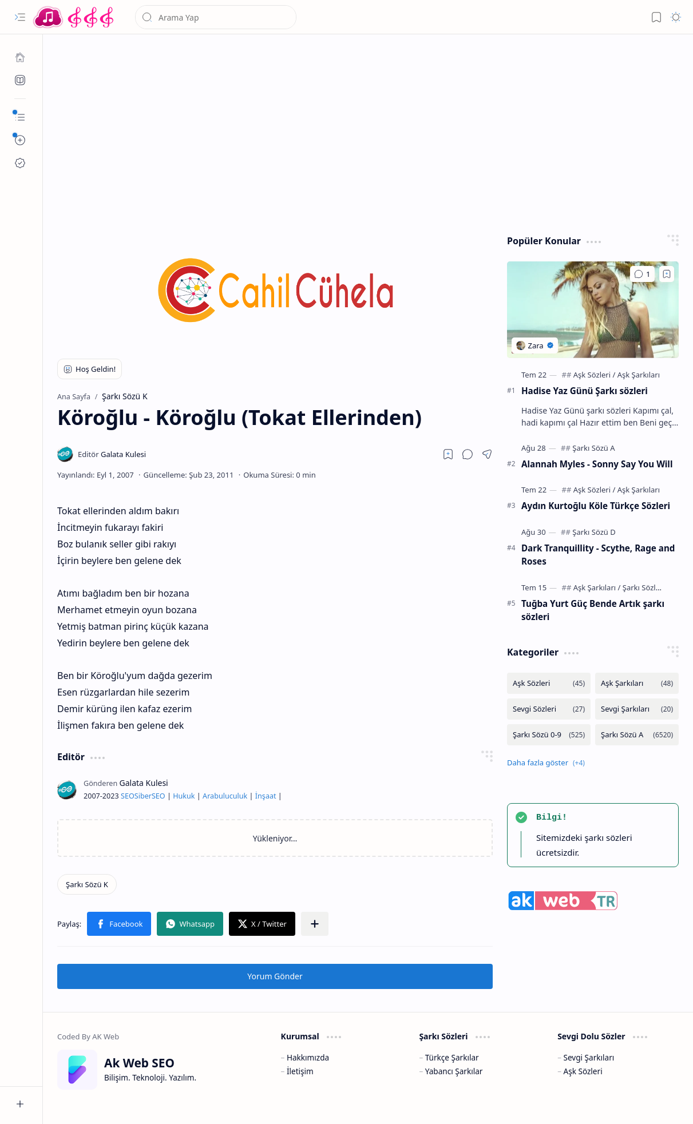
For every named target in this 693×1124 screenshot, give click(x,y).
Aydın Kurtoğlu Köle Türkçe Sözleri (595, 505)
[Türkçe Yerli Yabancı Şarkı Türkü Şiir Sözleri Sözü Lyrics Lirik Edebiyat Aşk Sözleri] (74, 17)
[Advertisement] (368, 131)
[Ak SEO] (20, 80)
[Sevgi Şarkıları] (637, 709)
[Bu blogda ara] (216, 17)
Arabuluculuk (225, 796)
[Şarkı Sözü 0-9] (549, 734)
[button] (20, 17)
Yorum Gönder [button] (274, 976)
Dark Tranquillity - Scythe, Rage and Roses (598, 554)
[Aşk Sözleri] (594, 375)
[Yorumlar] (642, 274)
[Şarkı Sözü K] (87, 884)
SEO (127, 796)
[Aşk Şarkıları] (638, 375)
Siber (143, 796)
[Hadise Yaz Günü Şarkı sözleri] (593, 309)
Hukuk (184, 796)
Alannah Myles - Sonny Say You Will (596, 464)
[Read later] (448, 454)
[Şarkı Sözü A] (593, 448)
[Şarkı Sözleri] (644, 587)
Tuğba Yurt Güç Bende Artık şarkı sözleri (592, 610)
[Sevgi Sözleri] (549, 709)
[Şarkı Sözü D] (593, 532)
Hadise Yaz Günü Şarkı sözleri (584, 390)
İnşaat (265, 796)
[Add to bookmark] (666, 274)
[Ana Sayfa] (20, 57)
